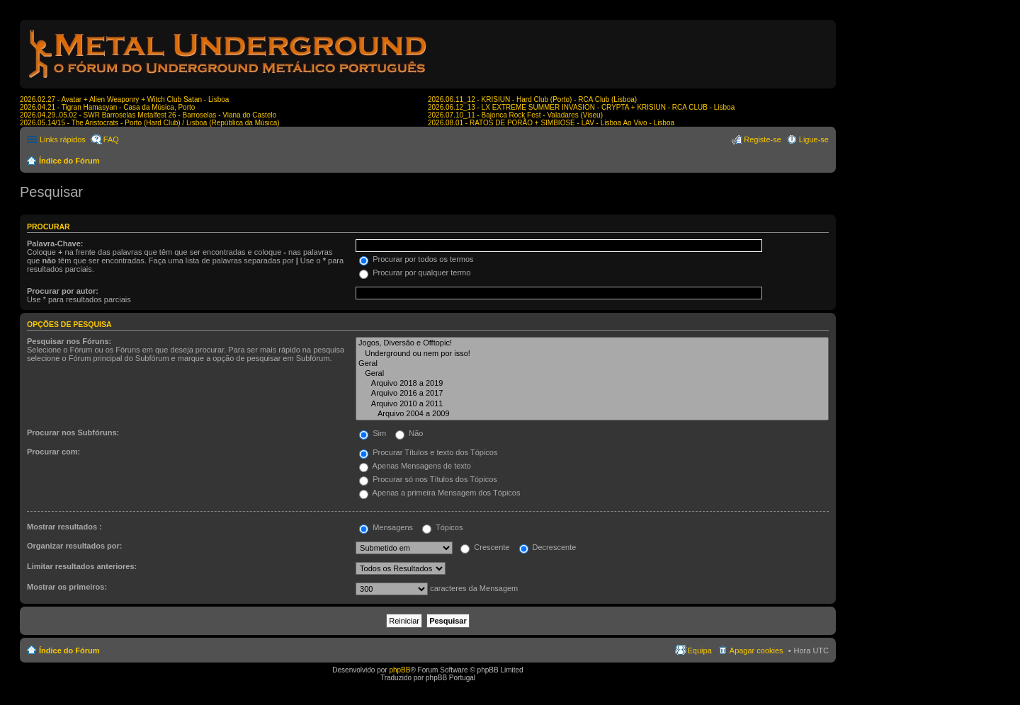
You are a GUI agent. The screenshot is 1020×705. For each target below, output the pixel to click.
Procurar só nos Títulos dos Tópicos (428, 479)
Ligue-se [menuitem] (814, 139)
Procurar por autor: (62, 291)
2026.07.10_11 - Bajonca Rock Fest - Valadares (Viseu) (515, 115)
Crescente (484, 547)
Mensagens (386, 527)
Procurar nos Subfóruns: (73, 432)
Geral (592, 364)
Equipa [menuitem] (700, 650)
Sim (372, 433)
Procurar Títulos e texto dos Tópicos (428, 452)
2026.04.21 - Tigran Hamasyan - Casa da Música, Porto (107, 107)
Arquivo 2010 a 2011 (592, 404)
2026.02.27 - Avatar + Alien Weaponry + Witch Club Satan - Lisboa (124, 99)
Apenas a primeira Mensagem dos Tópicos (439, 492)
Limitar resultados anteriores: (82, 566)
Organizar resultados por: (74, 545)
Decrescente (548, 547)
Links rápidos (63, 139)
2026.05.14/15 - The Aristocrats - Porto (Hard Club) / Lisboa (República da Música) (150, 123)
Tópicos (442, 527)
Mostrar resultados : (64, 526)
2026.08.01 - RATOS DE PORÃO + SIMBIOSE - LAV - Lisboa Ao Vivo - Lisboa (551, 123)
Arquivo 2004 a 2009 (592, 414)
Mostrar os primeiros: (67, 587)
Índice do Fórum (69, 160)
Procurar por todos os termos (416, 259)
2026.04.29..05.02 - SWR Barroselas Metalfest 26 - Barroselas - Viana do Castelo (148, 115)
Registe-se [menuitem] (762, 139)
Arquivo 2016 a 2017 (592, 394)
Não (409, 433)
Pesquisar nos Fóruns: (69, 341)
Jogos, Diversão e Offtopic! (592, 343)
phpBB (399, 670)
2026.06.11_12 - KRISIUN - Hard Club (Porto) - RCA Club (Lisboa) (532, 99)
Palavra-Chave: (55, 243)
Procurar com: (53, 451)
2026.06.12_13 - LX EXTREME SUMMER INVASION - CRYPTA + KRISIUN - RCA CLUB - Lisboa (581, 107)
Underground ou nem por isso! (592, 354)
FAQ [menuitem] (111, 139)
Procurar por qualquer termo (414, 272)
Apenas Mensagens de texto (415, 466)
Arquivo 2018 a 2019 (592, 384)
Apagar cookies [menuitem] (756, 650)
